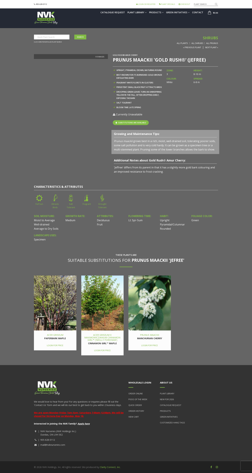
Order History (136, 410)
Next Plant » (211, 47)
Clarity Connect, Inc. (110, 467)
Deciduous (103, 220)
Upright (164, 220)
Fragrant (87, 203)
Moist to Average (44, 220)
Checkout (184, 4)
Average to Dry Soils (46, 228)
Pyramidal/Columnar (172, 224)
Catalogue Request (112, 12)
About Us (166, 382)
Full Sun (39, 203)
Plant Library (137, 12)
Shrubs (210, 37)
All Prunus (212, 43)
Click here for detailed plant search (48, 42)
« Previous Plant (192, 47)
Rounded (165, 228)
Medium (70, 220)
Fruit (100, 224)
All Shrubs (197, 43)
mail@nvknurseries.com (52, 444)
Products (156, 12)
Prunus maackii (149, 334)
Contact (197, 12)
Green (195, 220)
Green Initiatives (177, 12)
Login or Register (145, 4)
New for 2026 (167, 399)
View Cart (133, 416)
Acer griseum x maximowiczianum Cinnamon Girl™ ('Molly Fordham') (102, 337)
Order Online (135, 393)
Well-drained (41, 224)
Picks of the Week (137, 399)
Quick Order (135, 405)
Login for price (55, 345)
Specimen (40, 239)
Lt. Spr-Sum (135, 220)
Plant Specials (167, 4)
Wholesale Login (139, 382)
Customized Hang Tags (172, 422)
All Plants (182, 43)
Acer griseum (55, 334)
